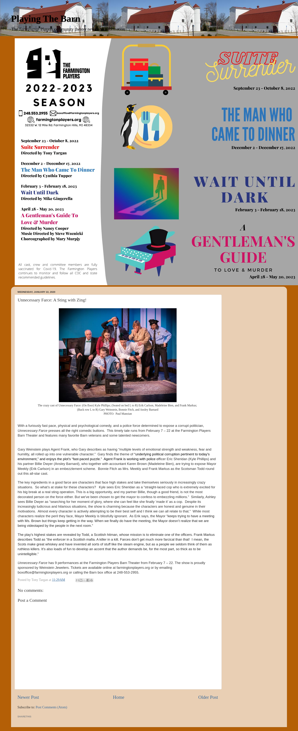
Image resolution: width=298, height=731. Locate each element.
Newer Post (28, 697)
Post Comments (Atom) (51, 707)
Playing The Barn (45, 18)
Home (118, 697)
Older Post (208, 697)
